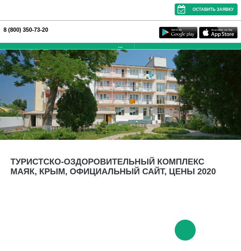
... (120, 46)
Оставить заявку (204, 9)
